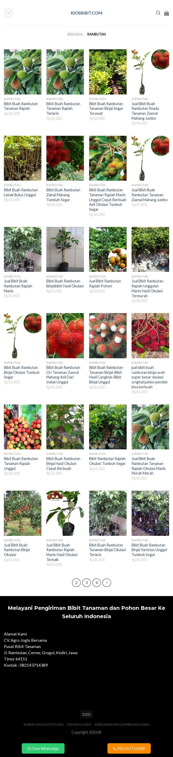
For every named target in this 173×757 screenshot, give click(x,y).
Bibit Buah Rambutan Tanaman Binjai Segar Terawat (106, 109)
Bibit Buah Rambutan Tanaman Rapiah (21, 106)
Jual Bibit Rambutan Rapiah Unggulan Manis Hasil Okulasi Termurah (147, 288)
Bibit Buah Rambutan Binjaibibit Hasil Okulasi (65, 283)
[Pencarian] (158, 13)
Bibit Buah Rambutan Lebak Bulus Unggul (21, 192)
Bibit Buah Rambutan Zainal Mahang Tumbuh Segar (63, 195)
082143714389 (129, 748)
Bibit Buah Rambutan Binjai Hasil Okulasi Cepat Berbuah (63, 463)
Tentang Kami (79, 724)
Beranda (75, 34)
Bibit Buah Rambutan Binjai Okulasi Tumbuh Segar (22, 372)
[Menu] (8, 13)
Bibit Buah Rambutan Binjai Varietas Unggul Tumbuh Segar (149, 550)
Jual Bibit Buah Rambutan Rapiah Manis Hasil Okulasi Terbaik (61, 552)
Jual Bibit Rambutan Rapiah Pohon (105, 283)
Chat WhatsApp (43, 748)
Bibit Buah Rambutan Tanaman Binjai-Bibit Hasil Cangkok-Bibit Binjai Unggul (106, 374)
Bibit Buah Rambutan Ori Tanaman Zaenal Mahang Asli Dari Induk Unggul (63, 374)
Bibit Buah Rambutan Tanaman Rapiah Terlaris (63, 109)
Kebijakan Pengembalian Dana (122, 724)
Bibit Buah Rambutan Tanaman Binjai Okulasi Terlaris (107, 550)
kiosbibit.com (86, 13)
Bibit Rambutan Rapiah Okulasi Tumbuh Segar (107, 461)
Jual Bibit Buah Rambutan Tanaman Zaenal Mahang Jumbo (150, 195)
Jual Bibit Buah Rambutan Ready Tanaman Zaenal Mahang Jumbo (145, 111)
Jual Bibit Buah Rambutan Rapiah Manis (18, 286)
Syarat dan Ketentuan (44, 724)
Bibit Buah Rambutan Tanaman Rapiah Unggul (21, 463)
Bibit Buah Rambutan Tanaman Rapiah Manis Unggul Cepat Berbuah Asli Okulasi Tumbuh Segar (107, 200)
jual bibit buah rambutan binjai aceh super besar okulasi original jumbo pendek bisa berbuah (150, 377)
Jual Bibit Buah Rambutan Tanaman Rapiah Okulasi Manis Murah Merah (149, 465)
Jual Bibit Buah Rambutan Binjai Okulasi (17, 550)
